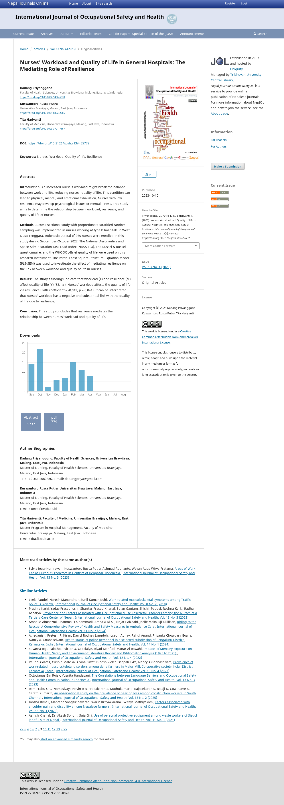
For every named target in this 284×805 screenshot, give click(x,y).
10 (45, 729)
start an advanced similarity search (66, 739)
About (86, 3)
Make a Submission (227, 166)
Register (230, 3)
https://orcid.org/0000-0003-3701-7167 (42, 128)
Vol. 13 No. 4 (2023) (63, 49)
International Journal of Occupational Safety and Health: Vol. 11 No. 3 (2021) (118, 720)
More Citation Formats (160, 246)
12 (53, 729)
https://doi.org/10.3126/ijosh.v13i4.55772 (58, 143)
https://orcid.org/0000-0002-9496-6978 (42, 97)
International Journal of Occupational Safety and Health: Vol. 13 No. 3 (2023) (131, 617)
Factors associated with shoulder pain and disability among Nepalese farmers (109, 704)
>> (65, 729)
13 (58, 729)
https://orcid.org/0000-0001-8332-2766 (42, 112)
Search (261, 34)
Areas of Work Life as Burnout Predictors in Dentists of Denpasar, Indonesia (112, 570)
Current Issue (23, 34)
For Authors (219, 146)
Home (73, 3)
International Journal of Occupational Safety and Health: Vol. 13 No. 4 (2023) (112, 671)
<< (22, 729)
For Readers (219, 140)
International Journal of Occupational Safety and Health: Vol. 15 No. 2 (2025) (100, 697)
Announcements (192, 34)
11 (49, 729)
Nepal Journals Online (28, 3)
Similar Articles (33, 590)
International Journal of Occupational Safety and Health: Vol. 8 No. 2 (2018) (111, 604)
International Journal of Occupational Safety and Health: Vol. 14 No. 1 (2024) (112, 644)
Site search (104, 3)
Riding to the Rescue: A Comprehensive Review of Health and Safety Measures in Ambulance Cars (112, 624)
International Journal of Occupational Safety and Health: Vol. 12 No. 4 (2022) (85, 657)
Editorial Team (91, 34)
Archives (47, 34)
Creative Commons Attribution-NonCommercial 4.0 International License (170, 336)
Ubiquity (236, 69)
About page (219, 113)
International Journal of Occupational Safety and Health (90, 16)
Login (244, 3)
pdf (150, 174)
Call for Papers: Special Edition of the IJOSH (141, 34)
